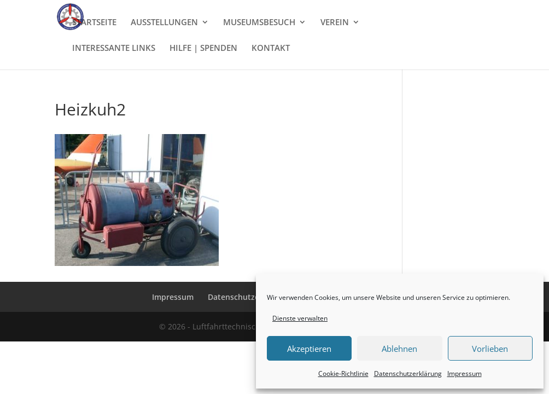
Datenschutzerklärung (408, 373)
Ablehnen (399, 348)
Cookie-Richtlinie (343, 373)
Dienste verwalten (300, 318)
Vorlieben (490, 348)
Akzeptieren (309, 348)
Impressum (464, 373)
